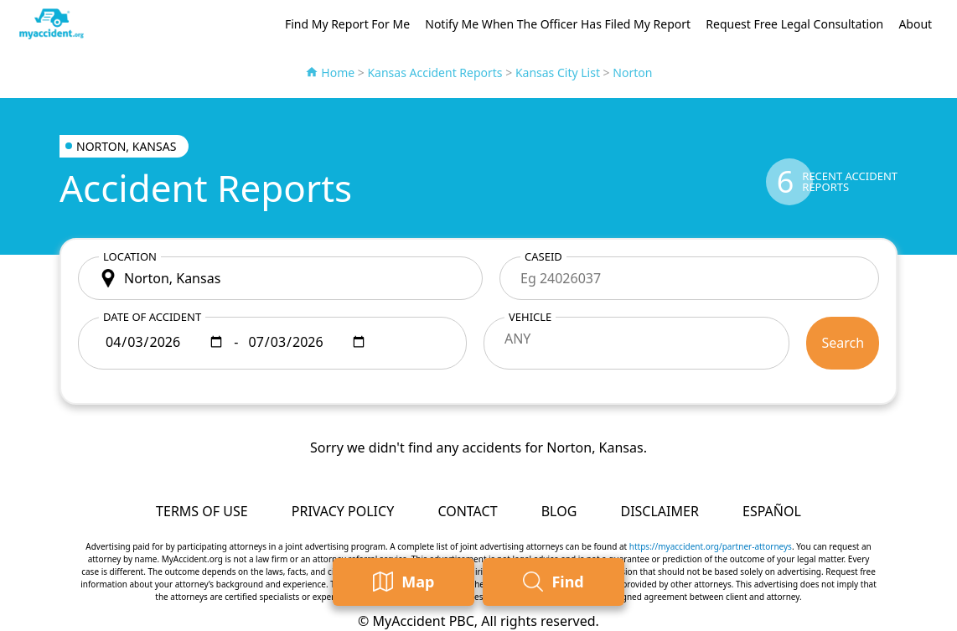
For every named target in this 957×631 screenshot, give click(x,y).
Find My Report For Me (347, 24)
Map (403, 582)
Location (130, 256)
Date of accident (152, 316)
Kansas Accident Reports (434, 72)
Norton (632, 72)
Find (553, 582)
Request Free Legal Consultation (794, 24)
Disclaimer (659, 511)
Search (842, 343)
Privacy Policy (343, 511)
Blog (559, 511)
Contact (467, 511)
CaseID (543, 256)
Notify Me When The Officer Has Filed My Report (558, 24)
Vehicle (530, 316)
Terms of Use (202, 511)
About (915, 24)
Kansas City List (557, 72)
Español (771, 511)
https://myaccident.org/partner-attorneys (710, 546)
